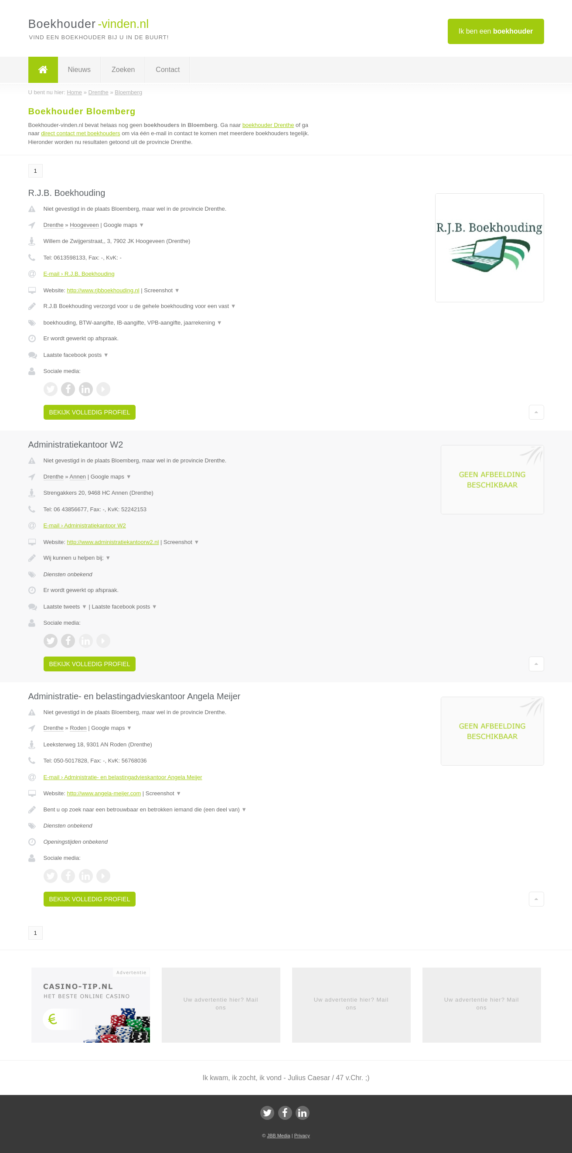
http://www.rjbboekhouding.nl (103, 290)
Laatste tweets (65, 606)
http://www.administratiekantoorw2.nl (113, 542)
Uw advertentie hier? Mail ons (221, 1003)
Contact (168, 69)
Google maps (123, 225)
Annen (78, 476)
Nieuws (79, 69)
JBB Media (278, 1135)
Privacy (302, 1135)
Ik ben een (496, 31)
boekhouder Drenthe (268, 125)
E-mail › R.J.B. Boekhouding (79, 273)
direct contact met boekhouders (80, 133)
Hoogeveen (84, 225)
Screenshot (162, 290)
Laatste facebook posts (76, 355)
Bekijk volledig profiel (89, 412)
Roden (78, 728)
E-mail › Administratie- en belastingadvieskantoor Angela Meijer (123, 777)
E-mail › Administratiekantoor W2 (85, 525)
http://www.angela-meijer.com (104, 793)
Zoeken (123, 69)
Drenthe (54, 225)
